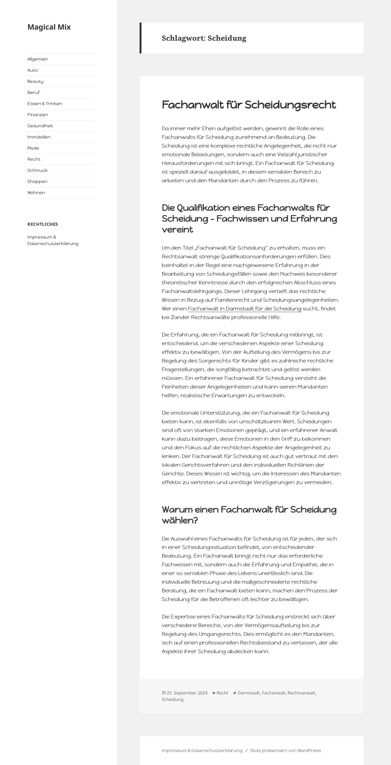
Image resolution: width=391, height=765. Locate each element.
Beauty (35, 81)
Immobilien (39, 137)
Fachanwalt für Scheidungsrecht (249, 104)
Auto (32, 70)
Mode (33, 148)
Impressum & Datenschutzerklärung (202, 750)
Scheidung (173, 699)
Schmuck (37, 170)
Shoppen (37, 181)
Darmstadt (249, 693)
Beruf (33, 92)
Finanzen (37, 115)
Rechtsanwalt (301, 693)
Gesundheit (40, 126)
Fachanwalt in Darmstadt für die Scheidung (244, 308)
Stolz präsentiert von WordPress (285, 750)
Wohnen (36, 192)
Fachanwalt (273, 693)
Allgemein (37, 59)
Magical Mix (49, 27)
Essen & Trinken (44, 103)
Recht (33, 159)
